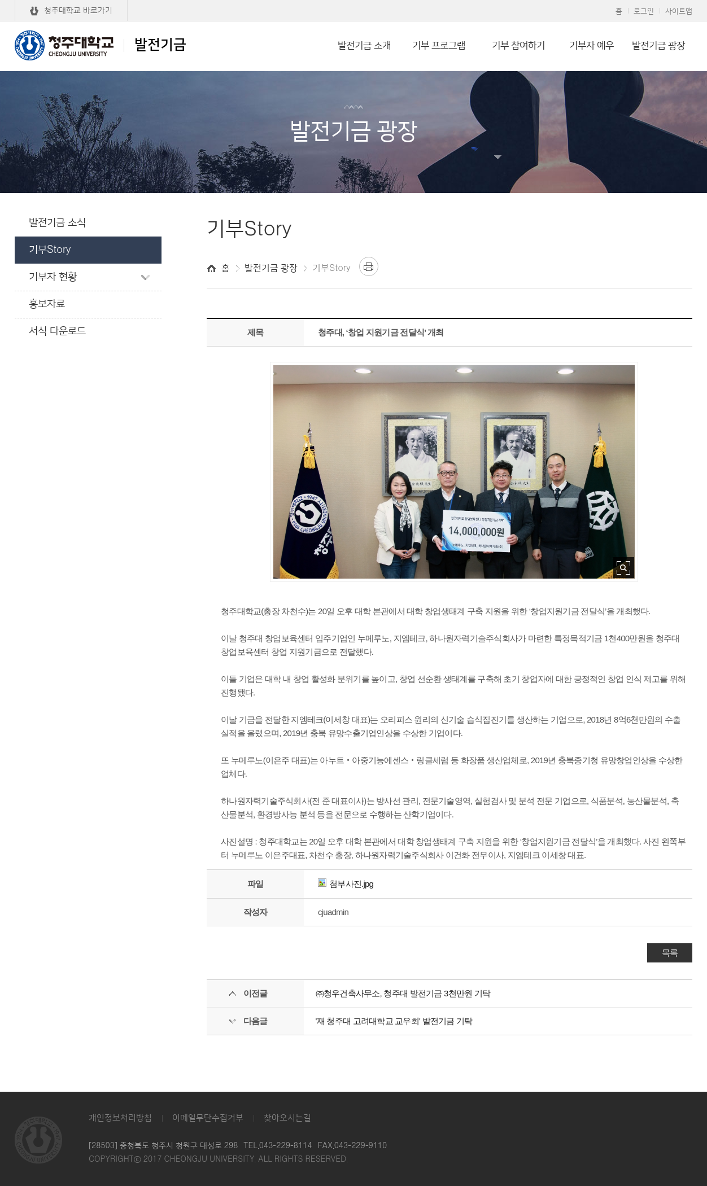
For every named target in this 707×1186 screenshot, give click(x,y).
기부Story (50, 250)
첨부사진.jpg (345, 884)
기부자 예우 (591, 46)
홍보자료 (47, 304)
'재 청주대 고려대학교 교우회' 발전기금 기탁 (394, 1021)
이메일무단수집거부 (207, 1118)
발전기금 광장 (658, 46)
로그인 (644, 11)
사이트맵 (678, 11)
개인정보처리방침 (120, 1118)
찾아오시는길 (287, 1118)
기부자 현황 (53, 277)
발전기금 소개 (364, 46)
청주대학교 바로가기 (78, 10)
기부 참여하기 (518, 46)
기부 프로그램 (438, 46)
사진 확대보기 (624, 568)
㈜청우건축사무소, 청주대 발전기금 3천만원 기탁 (403, 993)
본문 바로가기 (353, 0)
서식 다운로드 (57, 331)
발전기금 (100, 45)
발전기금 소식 (57, 223)
